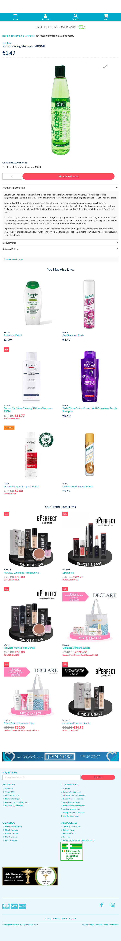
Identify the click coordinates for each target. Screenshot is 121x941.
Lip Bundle (68, 572)
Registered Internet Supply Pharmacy (78, 840)
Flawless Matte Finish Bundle (19, 647)
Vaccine (65, 788)
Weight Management (71, 809)
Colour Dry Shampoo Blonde (77, 486)
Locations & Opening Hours (16, 802)
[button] (105, 66)
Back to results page (14, 259)
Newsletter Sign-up (12, 799)
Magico (91, 924)
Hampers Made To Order (73, 812)
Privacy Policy (68, 830)
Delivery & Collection (13, 806)
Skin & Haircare (10, 830)
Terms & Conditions (70, 826)
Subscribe (98, 777)
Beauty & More (10, 833)
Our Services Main (70, 816)
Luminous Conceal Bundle (76, 722)
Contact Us (9, 792)
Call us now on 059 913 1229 (60, 918)
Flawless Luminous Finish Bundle (21, 572)
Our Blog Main (10, 840)
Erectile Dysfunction (71, 802)
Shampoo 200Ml (13, 335)
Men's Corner (10, 837)
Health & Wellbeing (12, 826)
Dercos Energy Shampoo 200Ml (21, 486)
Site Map (65, 837)
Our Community (11, 795)
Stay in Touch (9, 772)
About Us (8, 788)
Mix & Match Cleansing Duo (19, 722)
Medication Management (73, 806)
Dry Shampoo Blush (73, 335)
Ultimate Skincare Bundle (76, 647)
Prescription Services (71, 792)
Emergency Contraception (73, 795)
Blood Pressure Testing (72, 799)
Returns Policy (68, 833)
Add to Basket (68, 176)
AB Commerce (112, 924)
